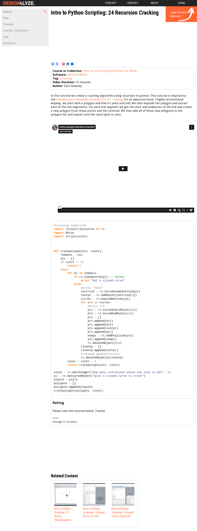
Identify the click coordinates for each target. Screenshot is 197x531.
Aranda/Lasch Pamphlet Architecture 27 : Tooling (89, 99)
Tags (6, 36)
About (155, 3)
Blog (5, 18)
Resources (9, 43)
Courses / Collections (16, 30)
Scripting (66, 78)
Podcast (110, 3)
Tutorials (8, 24)
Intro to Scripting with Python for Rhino (110, 71)
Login (181, 3)
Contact (132, 3)
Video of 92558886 (123, 169)
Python (72, 74)
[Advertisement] (127, 39)
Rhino (83, 74)
